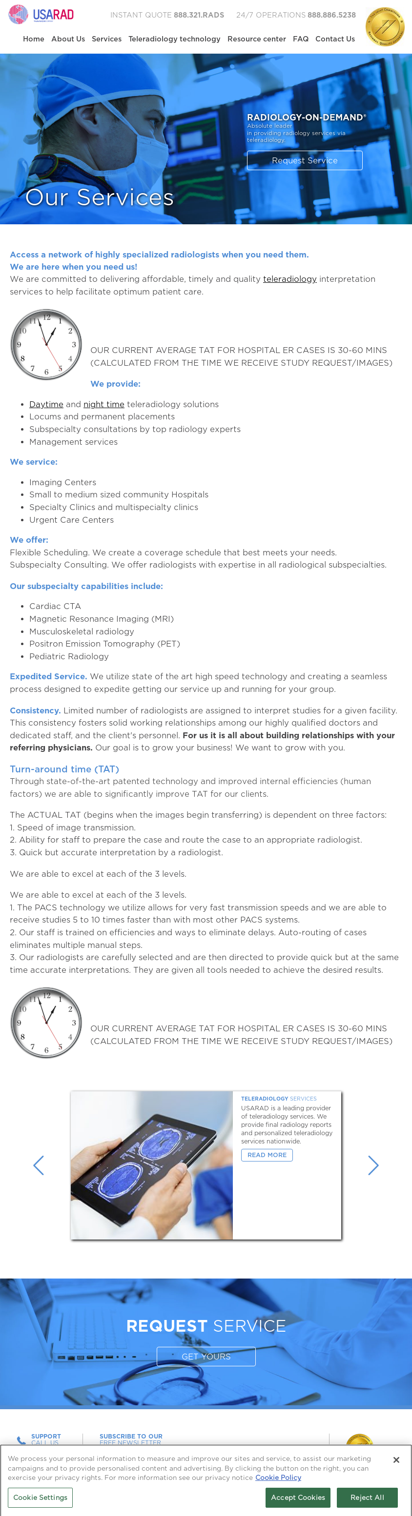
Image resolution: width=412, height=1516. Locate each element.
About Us (68, 39)
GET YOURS (206, 1356)
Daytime (46, 404)
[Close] (396, 1463)
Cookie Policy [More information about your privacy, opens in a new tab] (278, 1480)
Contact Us (335, 39)
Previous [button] (38, 1165)
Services (107, 39)
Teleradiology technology (174, 39)
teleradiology (290, 279)
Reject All (367, 1500)
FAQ (301, 39)
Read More (267, 1155)
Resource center (256, 39)
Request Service (305, 160)
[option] (206, 1165)
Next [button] (373, 1165)
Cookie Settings (40, 1500)
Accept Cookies (298, 1500)
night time (103, 404)
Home (33, 39)
